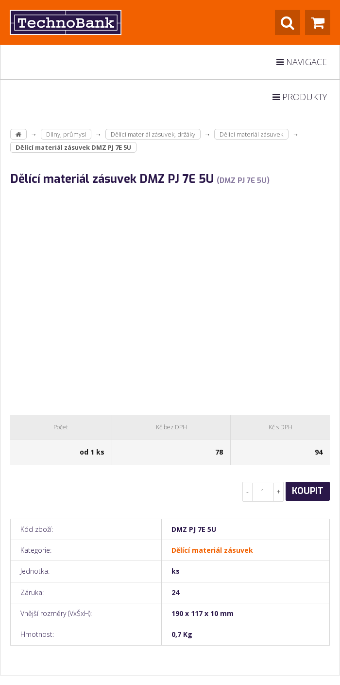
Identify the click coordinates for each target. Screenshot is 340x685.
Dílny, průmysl (66, 134)
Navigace (301, 62)
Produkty (299, 97)
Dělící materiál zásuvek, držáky (153, 134)
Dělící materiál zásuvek (251, 134)
